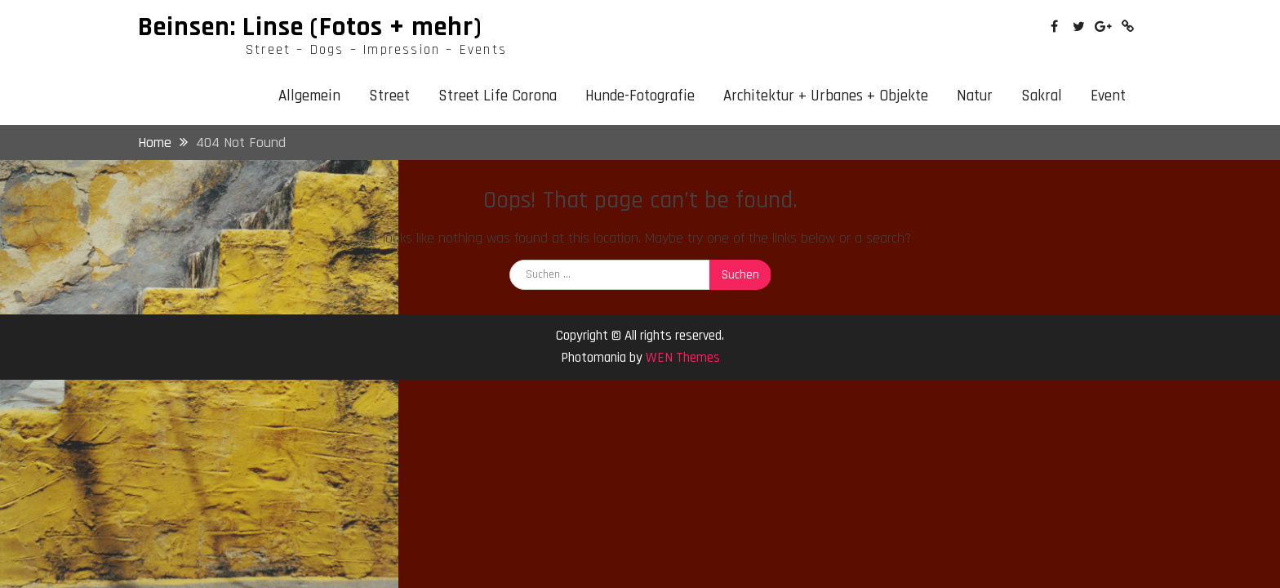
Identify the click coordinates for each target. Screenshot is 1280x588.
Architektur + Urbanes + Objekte (825, 96)
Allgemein (309, 96)
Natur (975, 96)
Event (1108, 96)
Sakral (1041, 96)
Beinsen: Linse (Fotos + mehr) (310, 27)
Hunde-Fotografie (640, 96)
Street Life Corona (497, 96)
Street (389, 96)
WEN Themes (683, 358)
